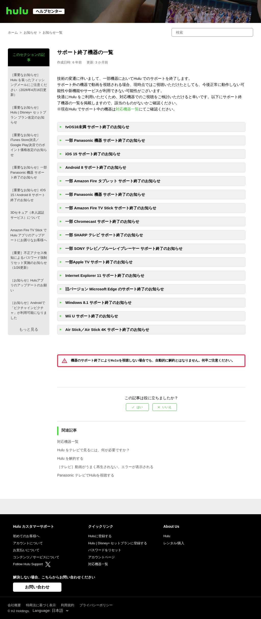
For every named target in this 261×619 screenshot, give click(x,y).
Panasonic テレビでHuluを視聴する (85, 475)
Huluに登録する (100, 536)
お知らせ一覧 (52, 32)
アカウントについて (28, 543)
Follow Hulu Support (31, 564)
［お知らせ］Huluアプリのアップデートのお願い (28, 285)
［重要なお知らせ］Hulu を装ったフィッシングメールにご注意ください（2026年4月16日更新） (28, 85)
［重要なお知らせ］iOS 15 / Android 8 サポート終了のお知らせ (28, 195)
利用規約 (67, 605)
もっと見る (28, 329)
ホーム (13, 32)
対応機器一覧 (127, 109)
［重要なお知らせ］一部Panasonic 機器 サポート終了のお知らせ (28, 172)
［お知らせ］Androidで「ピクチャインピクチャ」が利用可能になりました (28, 310)
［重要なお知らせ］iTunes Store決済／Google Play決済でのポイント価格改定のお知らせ (28, 145)
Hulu (166, 536)
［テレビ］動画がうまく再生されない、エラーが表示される (105, 467)
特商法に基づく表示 (41, 605)
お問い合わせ (37, 587)
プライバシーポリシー (96, 605)
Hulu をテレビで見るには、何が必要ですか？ (93, 450)
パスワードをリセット (104, 550)
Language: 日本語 (48, 610)
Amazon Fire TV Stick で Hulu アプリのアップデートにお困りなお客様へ (28, 235)
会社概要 (14, 605)
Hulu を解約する (70, 458)
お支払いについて (26, 550)
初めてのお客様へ (26, 536)
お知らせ (30, 32)
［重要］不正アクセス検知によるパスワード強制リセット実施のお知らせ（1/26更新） (28, 260)
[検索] (212, 32)
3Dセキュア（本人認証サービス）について (27, 215)
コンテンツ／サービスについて (36, 557)
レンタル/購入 (173, 543)
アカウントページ (101, 557)
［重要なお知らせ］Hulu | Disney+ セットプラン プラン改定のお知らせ (28, 115)
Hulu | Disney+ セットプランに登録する (117, 543)
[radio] (137, 407)
